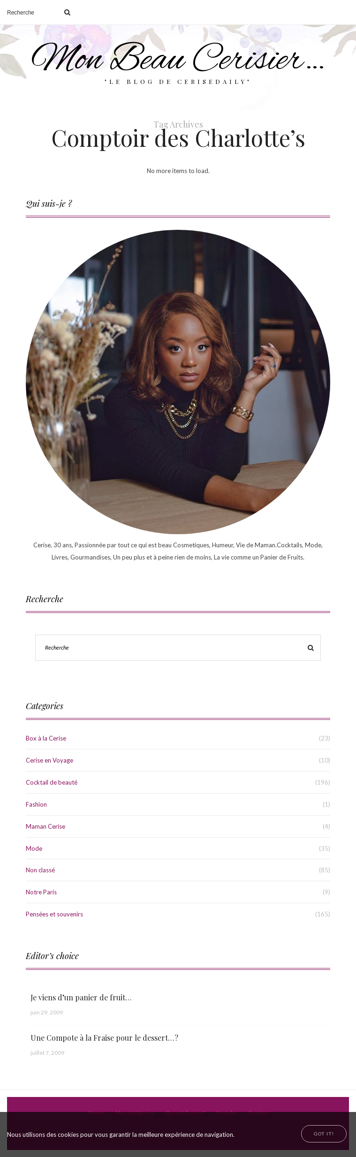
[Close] (324, 1133)
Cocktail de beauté (51, 782)
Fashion (36, 804)
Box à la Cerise (46, 738)
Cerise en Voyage (49, 760)
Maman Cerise (45, 826)
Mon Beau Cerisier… (178, 61)
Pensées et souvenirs (54, 914)
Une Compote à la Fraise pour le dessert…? (104, 1038)
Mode (34, 848)
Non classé (40, 870)
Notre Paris (41, 892)
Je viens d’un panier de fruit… (81, 997)
